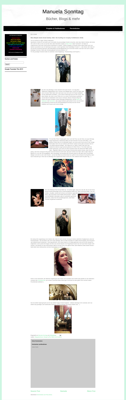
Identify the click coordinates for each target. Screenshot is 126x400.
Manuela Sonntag (63, 11)
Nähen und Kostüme (56, 337)
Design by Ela (47, 337)
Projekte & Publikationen (55, 28)
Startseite (63, 391)
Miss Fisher (69, 43)
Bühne (78, 99)
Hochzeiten (52, 101)
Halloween (44, 101)
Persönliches (75, 28)
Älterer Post (91, 391)
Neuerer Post (35, 391)
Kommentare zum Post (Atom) (44, 394)
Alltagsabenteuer (39, 337)
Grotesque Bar (41, 280)
